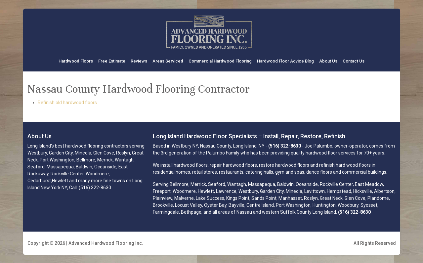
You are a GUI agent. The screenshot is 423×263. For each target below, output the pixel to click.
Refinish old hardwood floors (67, 102)
